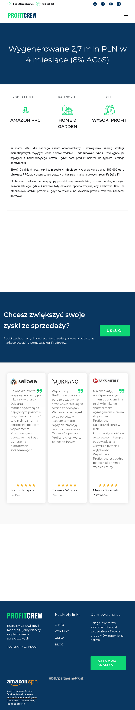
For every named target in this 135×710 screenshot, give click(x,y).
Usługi (115, 331)
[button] (126, 15)
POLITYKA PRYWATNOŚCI (22, 646)
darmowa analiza (107, 663)
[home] (22, 15)
